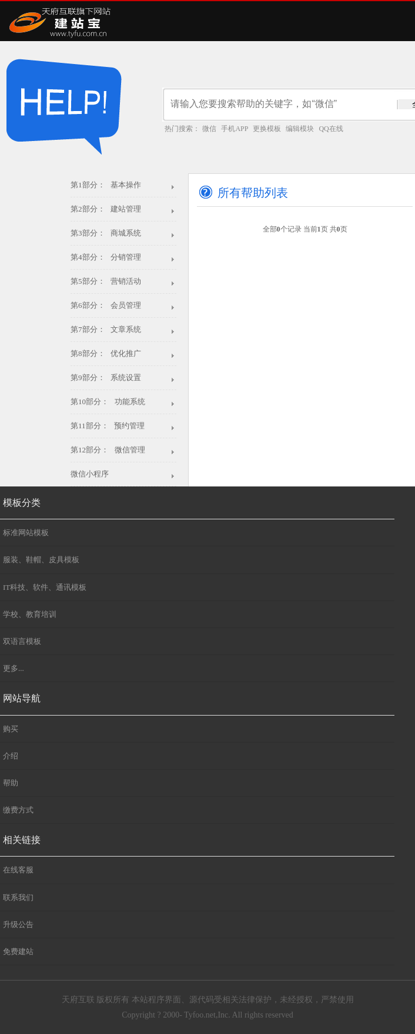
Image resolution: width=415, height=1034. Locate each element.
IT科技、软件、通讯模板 (44, 587)
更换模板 (267, 129)
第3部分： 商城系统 (106, 233)
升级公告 (18, 924)
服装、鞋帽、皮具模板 (41, 559)
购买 (10, 728)
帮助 (10, 782)
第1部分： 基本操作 (106, 184)
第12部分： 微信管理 (108, 449)
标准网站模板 (26, 532)
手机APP (234, 129)
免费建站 (18, 951)
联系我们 (18, 897)
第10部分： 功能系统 (108, 401)
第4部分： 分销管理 (106, 257)
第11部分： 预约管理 (108, 425)
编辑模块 (300, 129)
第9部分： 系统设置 (106, 377)
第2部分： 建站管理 (106, 208)
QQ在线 (331, 129)
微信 (209, 129)
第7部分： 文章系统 (106, 329)
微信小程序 (90, 473)
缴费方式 (18, 809)
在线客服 (18, 869)
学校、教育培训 (29, 614)
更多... (13, 668)
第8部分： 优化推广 (106, 353)
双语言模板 (22, 641)
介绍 (10, 755)
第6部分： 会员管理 (106, 305)
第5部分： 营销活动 (106, 281)
